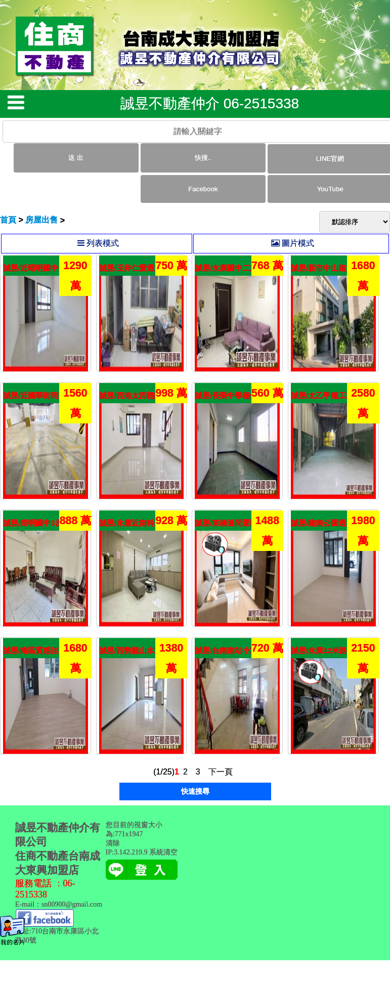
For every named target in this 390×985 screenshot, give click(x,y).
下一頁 (220, 771)
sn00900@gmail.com (71, 904)
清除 (113, 843)
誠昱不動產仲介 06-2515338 (209, 103)
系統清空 (163, 852)
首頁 (8, 220)
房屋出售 (41, 220)
